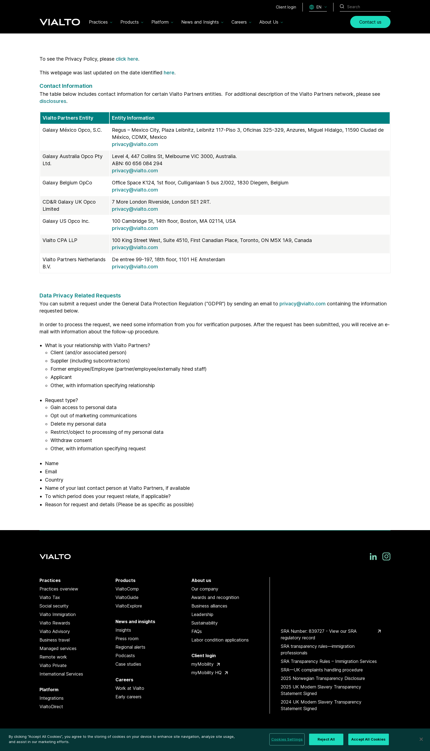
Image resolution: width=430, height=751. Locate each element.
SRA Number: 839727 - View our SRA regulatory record (319, 634)
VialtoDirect (51, 706)
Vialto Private (53, 665)
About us (201, 580)
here (169, 72)
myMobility (202, 664)
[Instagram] (386, 556)
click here (127, 59)
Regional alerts (130, 647)
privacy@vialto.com (135, 144)
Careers (124, 679)
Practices (50, 580)
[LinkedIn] (373, 556)
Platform (48, 689)
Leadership (202, 614)
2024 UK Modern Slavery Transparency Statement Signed (321, 705)
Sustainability (204, 623)
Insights (123, 630)
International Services (61, 674)
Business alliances (209, 606)
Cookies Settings (287, 739)
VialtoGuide (126, 597)
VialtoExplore (128, 606)
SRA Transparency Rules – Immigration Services (329, 661)
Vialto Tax (49, 597)
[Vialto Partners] (59, 21)
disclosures (52, 101)
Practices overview (58, 589)
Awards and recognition (215, 597)
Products (125, 580)
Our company (204, 589)
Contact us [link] (370, 22)
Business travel (54, 640)
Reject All (326, 739)
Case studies (128, 664)
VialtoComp (127, 589)
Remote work (53, 657)
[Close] (421, 739)
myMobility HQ (206, 672)
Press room (126, 638)
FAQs (196, 631)
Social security (54, 606)
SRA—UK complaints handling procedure (322, 670)
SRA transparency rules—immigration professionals (318, 649)
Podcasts (125, 655)
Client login (203, 655)
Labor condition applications (220, 640)
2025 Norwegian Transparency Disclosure (323, 678)
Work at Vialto (129, 688)
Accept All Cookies (368, 739)
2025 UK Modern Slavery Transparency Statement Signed (321, 690)
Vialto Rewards (54, 623)
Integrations (51, 698)
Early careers (128, 696)
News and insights (135, 621)
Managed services (58, 648)
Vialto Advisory (54, 631)
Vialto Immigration (57, 614)
